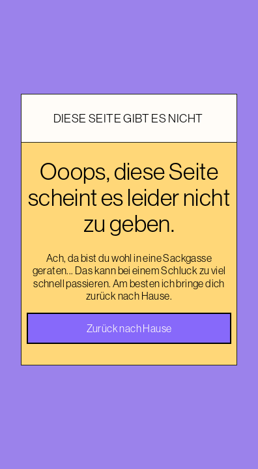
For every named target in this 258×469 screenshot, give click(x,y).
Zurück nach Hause (129, 328)
